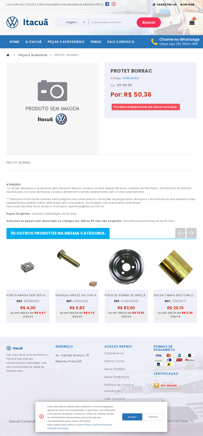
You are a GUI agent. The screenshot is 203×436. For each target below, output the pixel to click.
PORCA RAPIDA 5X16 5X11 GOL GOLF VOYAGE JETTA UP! (28, 295)
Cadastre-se (114, 353)
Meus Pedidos (115, 369)
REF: (20, 301)
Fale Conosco (115, 399)
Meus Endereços (117, 377)
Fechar (153, 417)
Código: (116, 78)
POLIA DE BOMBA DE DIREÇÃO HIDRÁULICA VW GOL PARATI (126, 295)
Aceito (132, 417)
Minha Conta (114, 361)
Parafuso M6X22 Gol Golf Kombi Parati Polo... (77, 295)
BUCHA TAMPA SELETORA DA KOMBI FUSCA (175, 295)
